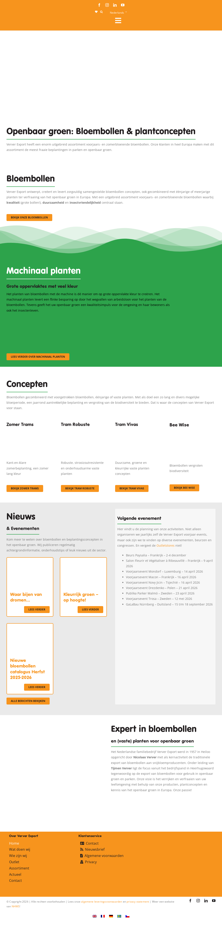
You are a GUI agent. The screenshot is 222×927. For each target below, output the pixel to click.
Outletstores (166, 545)
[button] (101, 12)
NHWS (16, 906)
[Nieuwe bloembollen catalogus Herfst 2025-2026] (30, 626)
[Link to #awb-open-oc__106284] (163, 20)
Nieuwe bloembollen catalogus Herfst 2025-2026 (27, 669)
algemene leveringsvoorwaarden (101, 901)
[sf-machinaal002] (89, 319)
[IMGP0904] (84, 431)
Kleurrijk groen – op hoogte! (81, 597)
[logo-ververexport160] (15, 22)
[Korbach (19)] (138, 431)
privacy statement (138, 901)
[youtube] (122, 5)
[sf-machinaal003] (146, 319)
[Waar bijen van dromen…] (30, 560)
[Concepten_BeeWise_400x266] (192, 432)
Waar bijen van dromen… (26, 597)
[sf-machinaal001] (32, 319)
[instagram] (107, 5)
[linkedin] (115, 5)
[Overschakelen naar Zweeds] (119, 916)
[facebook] (99, 5)
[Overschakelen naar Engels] (94, 916)
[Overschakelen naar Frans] (103, 916)
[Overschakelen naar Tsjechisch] (127, 916)
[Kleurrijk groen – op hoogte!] (83, 560)
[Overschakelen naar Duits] (111, 916)
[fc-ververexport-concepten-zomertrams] (29, 431)
